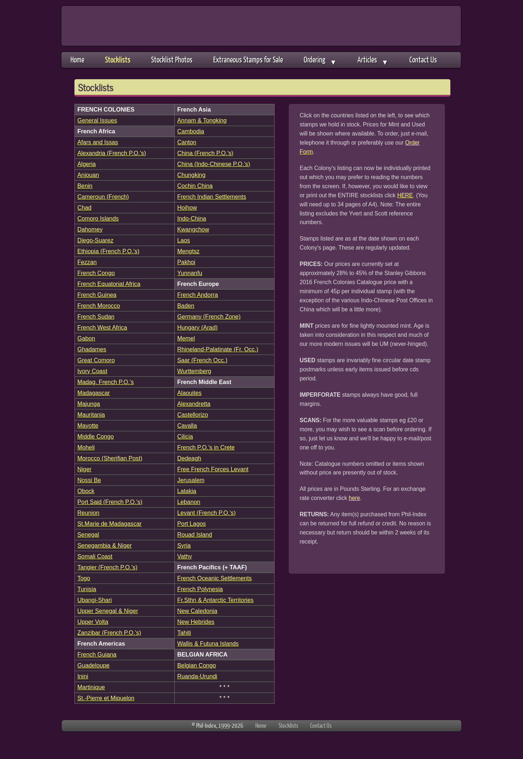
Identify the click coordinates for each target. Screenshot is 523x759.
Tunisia (86, 589)
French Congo (96, 273)
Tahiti (184, 632)
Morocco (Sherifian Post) (109, 458)
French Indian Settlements (211, 196)
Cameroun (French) (103, 196)
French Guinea (97, 294)
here (354, 498)
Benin (85, 185)
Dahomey (90, 229)
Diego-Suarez (95, 240)
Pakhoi (186, 262)
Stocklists (117, 59)
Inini (82, 676)
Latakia (186, 491)
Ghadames (91, 349)
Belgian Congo (196, 665)
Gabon (86, 338)
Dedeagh (189, 458)
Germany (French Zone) (208, 316)
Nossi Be (89, 480)
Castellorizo (192, 414)
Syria (184, 545)
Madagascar (93, 392)
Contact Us (423, 59)
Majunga (88, 403)
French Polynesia (200, 589)
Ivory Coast (92, 371)
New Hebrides (195, 621)
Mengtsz (188, 251)
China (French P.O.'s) (205, 153)
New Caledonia (197, 610)
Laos (183, 240)
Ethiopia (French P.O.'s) (108, 251)
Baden (185, 305)
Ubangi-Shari (94, 600)
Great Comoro (96, 360)
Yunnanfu (189, 273)
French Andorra (197, 294)
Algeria (86, 164)
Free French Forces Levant (212, 469)
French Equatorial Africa (108, 283)
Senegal (88, 534)
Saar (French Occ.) (202, 360)
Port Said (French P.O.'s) (109, 501)
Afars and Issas (97, 142)
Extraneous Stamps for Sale (248, 59)
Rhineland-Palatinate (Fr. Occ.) (217, 349)
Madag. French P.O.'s (105, 382)
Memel (186, 338)
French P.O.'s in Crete (206, 447)
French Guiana (97, 654)
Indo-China (191, 218)
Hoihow (187, 207)
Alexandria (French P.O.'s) (111, 153)
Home (77, 59)
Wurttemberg (194, 371)
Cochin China (195, 185)
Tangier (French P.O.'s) (107, 567)
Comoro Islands (98, 218)
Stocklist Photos (171, 59)
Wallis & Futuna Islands (208, 643)
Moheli (86, 447)
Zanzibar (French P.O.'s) (109, 632)
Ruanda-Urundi (197, 676)
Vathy (184, 556)
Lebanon (188, 501)
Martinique (91, 687)
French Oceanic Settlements (214, 578)
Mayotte (87, 425)
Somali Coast (95, 556)
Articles (372, 60)
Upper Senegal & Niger (107, 610)
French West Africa (102, 327)
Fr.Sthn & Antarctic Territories (215, 600)
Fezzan (87, 262)
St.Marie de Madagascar (109, 523)
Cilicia (185, 436)
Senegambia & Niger (104, 545)
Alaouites (189, 392)
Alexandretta (193, 403)
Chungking (191, 174)
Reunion (88, 512)
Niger (84, 469)
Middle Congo (95, 436)
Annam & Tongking (202, 120)
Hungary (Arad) (197, 327)
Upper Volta (92, 621)
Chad (84, 207)
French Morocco (98, 305)
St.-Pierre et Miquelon (105, 698)
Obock (85, 491)
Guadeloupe (93, 665)
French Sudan (95, 316)
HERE (405, 195)
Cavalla (187, 425)
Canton (186, 142)
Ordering (320, 60)
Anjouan (88, 174)
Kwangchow (193, 229)
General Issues (97, 120)
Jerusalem (190, 480)
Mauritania (91, 414)
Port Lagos (191, 523)
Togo (83, 578)
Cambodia (190, 131)
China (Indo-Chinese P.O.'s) (213, 164)
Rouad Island (194, 534)
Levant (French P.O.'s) (206, 512)
